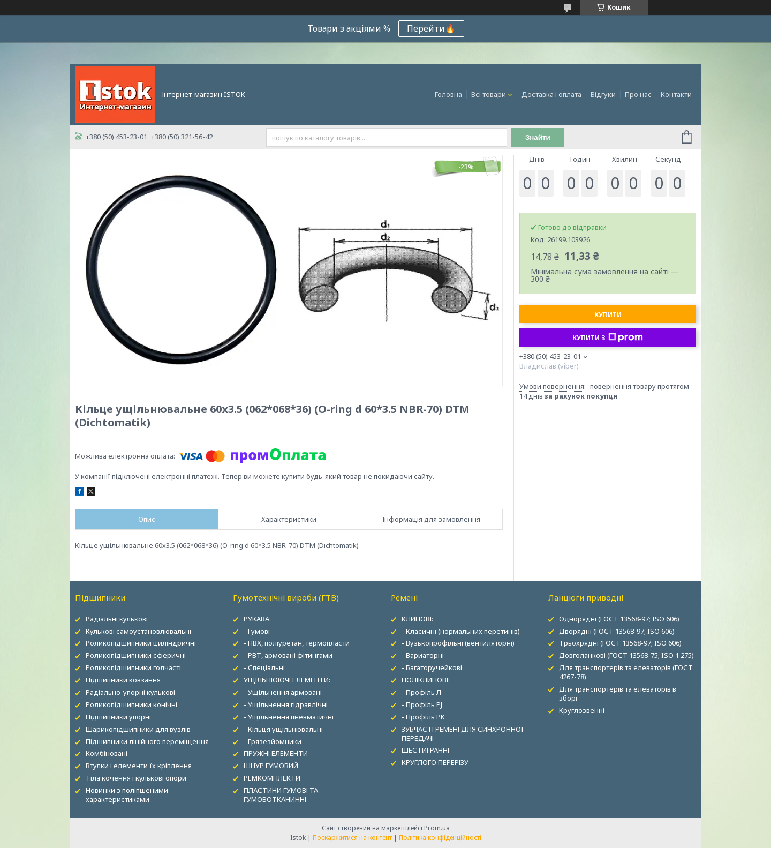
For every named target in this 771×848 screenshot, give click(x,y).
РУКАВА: (257, 619)
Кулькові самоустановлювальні (138, 631)
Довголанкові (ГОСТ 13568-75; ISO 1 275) (626, 655)
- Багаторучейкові (432, 667)
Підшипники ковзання (123, 680)
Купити (608, 314)
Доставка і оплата (551, 94)
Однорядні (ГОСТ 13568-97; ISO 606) (619, 619)
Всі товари (488, 94)
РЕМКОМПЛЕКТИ (272, 778)
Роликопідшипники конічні (131, 704)
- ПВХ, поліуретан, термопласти (297, 643)
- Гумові (257, 631)
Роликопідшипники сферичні (136, 655)
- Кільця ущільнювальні (283, 729)
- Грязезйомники (272, 741)
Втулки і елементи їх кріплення (139, 765)
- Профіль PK (423, 717)
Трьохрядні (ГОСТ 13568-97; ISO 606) (620, 643)
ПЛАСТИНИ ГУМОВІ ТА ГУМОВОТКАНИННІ (281, 794)
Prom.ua (437, 827)
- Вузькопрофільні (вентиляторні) (458, 643)
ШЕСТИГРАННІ (425, 750)
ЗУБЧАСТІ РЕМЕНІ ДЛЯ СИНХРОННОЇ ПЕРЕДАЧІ (463, 733)
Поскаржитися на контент (352, 837)
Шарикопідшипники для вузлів (138, 729)
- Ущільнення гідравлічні (286, 704)
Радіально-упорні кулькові (130, 692)
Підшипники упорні (118, 717)
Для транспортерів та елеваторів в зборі (617, 693)
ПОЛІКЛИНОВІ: (426, 680)
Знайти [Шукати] (537, 137)
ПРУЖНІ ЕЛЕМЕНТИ (276, 753)
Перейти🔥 (431, 28)
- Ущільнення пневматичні (289, 717)
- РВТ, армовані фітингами (288, 655)
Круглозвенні (581, 710)
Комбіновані (106, 753)
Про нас (638, 94)
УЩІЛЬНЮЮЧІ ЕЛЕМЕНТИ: (287, 680)
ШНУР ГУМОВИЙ (271, 765)
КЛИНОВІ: (417, 619)
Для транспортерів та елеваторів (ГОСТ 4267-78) (626, 672)
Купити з (607, 337)
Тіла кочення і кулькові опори (136, 778)
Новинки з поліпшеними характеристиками (127, 794)
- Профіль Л (421, 692)
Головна (448, 94)
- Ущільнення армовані (283, 692)
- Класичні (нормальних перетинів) (461, 631)
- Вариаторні (423, 655)
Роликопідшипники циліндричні (141, 643)
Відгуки (603, 94)
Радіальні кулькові (117, 619)
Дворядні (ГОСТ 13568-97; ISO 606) (617, 631)
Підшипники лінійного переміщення (147, 741)
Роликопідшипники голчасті (133, 667)
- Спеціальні (264, 667)
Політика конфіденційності (440, 837)
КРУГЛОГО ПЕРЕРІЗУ (435, 762)
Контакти (676, 94)
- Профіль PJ (422, 704)
